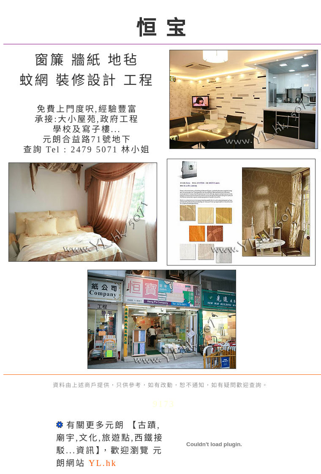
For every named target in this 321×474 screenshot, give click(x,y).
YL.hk (103, 463)
